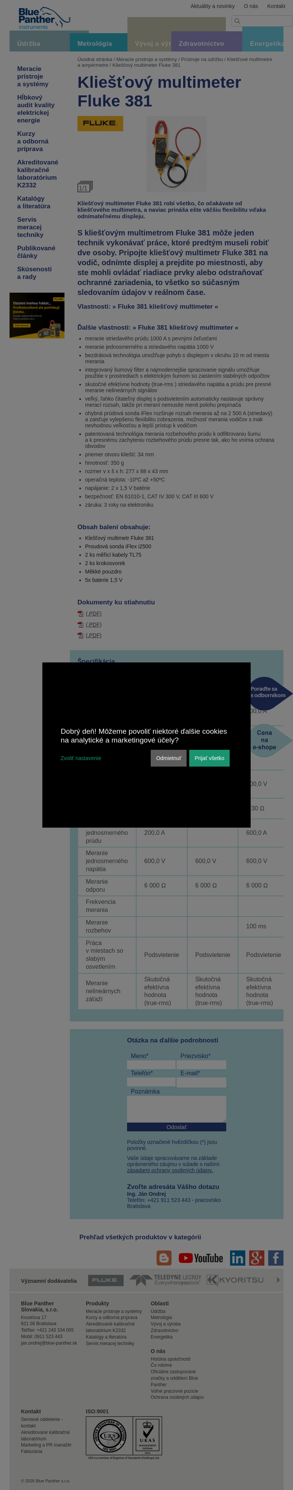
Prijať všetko (209, 758)
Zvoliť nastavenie (81, 758)
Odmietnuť (168, 758)
